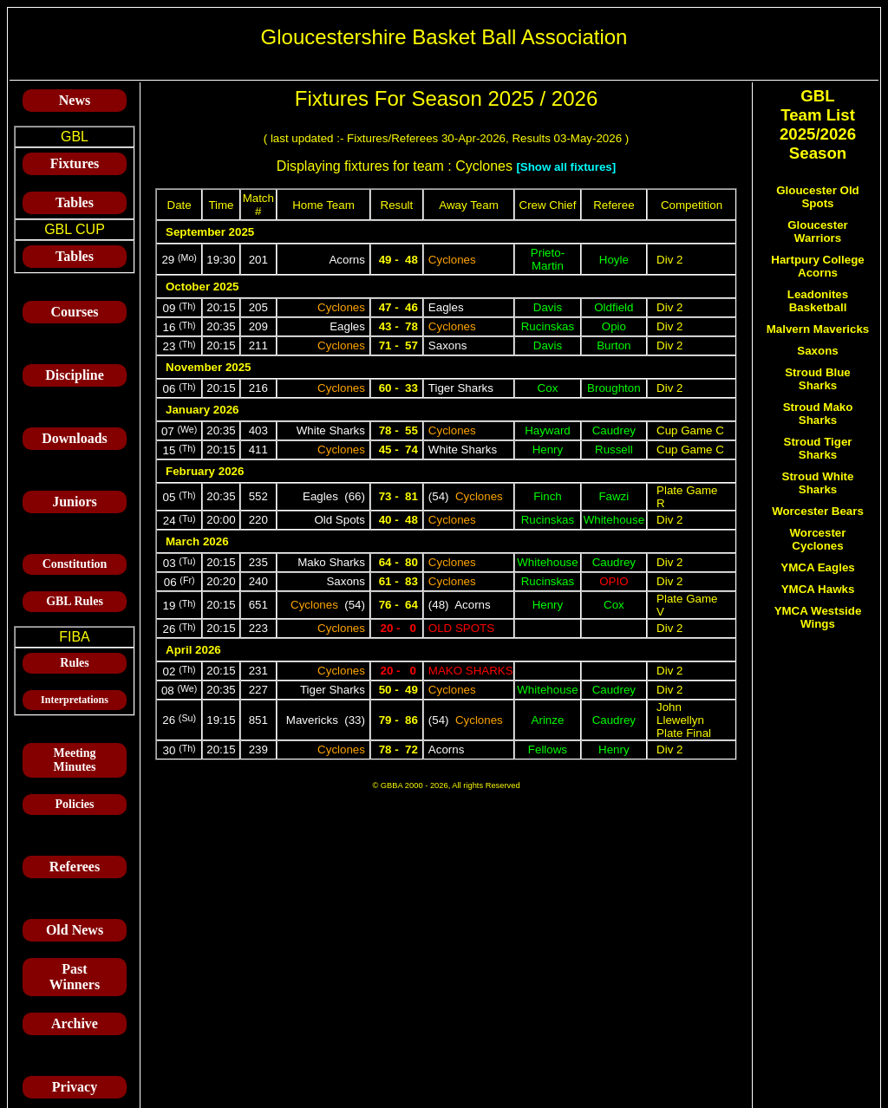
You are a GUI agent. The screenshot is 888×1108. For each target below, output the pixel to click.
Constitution (75, 563)
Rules (74, 662)
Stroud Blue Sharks (818, 379)
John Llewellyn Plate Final (683, 720)
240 (258, 581)
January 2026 (202, 409)
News (74, 100)
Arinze (548, 720)
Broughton (614, 387)
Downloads (75, 438)
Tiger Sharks (460, 387)
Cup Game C (690, 430)
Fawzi (613, 496)
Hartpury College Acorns (817, 266)
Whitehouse (614, 519)
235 (258, 562)
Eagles (446, 307)
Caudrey (614, 430)
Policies (74, 804)
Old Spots (339, 519)
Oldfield (613, 307)
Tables (75, 202)
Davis (547, 307)
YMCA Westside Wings (818, 617)
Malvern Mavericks (818, 329)
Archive (74, 1023)
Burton (613, 345)
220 (258, 519)
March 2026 (197, 541)
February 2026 (205, 471)
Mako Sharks (331, 562)
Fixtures (75, 163)
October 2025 (202, 286)
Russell (614, 449)
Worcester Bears (818, 511)
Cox (548, 387)
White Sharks (331, 430)
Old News (74, 929)
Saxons (447, 345)
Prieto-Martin (548, 259)
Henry (548, 449)
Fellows (547, 749)
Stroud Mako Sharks (818, 414)
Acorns (346, 259)
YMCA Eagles (817, 567)
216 (258, 387)
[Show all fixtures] (566, 166)
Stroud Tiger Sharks (818, 448)
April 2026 (193, 649)
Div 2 (669, 259)
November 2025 (208, 367)
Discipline (74, 375)
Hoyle (614, 259)
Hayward (548, 430)
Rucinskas (547, 326)
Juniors (74, 501)
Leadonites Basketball (817, 301)
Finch (547, 496)
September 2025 (210, 231)
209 (258, 326)
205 (258, 307)
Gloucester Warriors (817, 231)
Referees (74, 866)
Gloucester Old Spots (817, 197)
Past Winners (74, 976)
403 (258, 430)
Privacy (74, 1086)
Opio (614, 326)
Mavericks (312, 720)
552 (258, 496)
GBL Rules (74, 601)
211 (258, 345)
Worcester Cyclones (818, 539)
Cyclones (452, 259)
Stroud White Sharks (818, 483)
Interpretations (74, 700)
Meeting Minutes (75, 759)
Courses (74, 311)
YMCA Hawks (818, 589)
